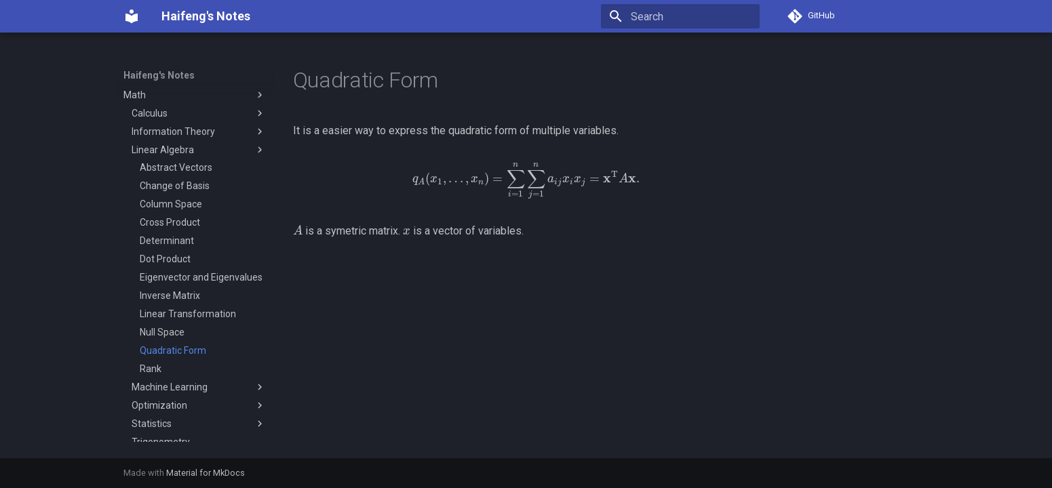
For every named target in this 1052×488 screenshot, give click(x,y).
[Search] (680, 16)
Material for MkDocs (205, 473)
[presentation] (526, 181)
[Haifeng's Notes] (131, 16)
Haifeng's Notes (159, 75)
